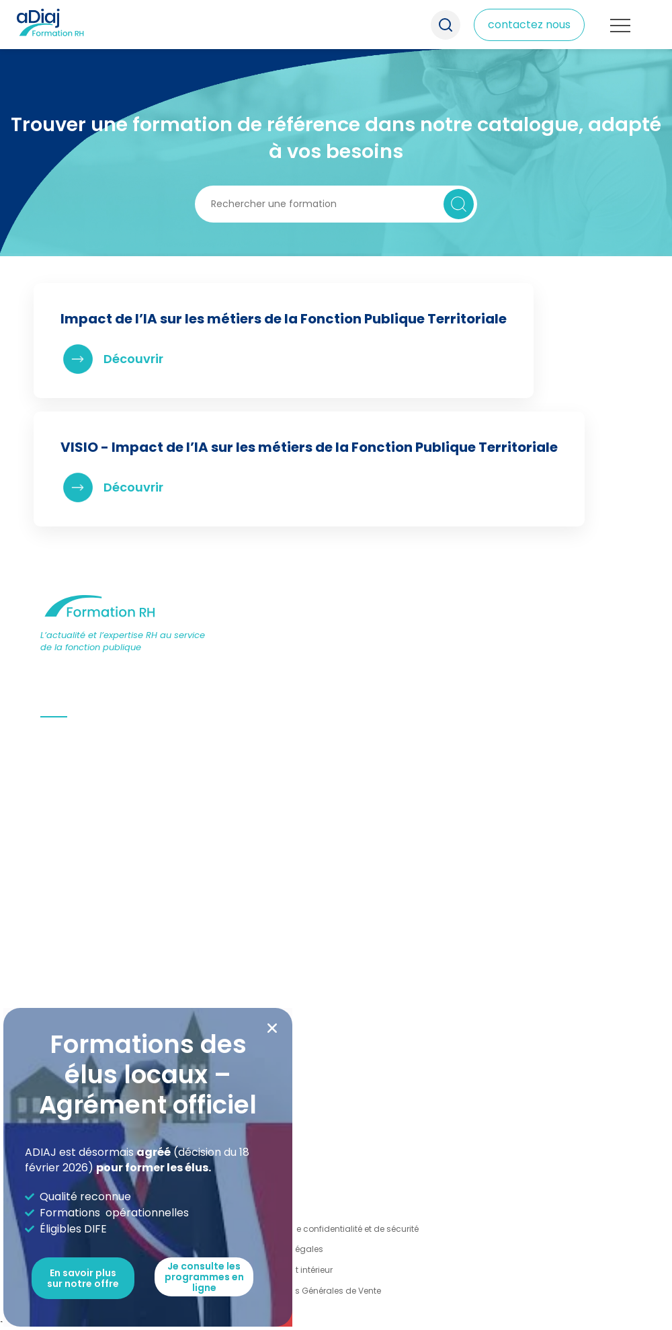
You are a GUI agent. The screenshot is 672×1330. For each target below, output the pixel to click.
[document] (336, 665)
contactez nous (529, 24)
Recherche (445, 25)
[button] (272, 1028)
